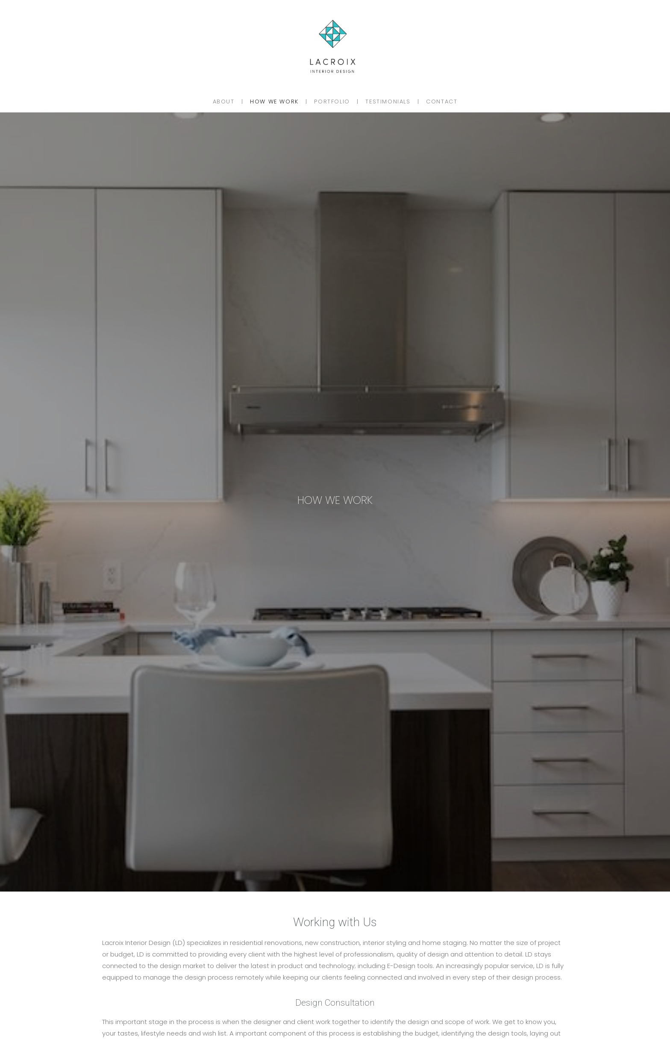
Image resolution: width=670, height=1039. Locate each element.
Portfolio (332, 101)
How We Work (274, 101)
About (224, 101)
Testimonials (387, 101)
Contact (441, 101)
